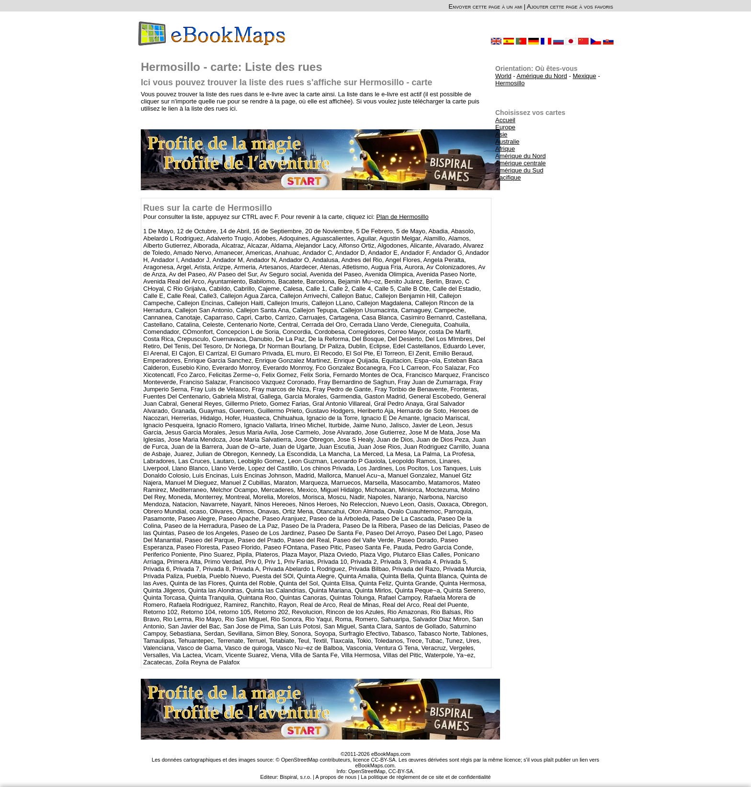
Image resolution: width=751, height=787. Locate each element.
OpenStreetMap (367, 771)
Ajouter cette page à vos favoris (570, 6)
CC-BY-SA (400, 771)
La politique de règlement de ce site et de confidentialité (426, 777)
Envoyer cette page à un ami (486, 6)
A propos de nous (336, 777)
